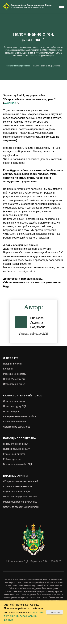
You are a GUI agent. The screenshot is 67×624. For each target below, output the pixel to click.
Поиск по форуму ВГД (14, 406)
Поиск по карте (11, 411)
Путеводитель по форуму (16, 449)
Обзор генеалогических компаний (20, 481)
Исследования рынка (14, 384)
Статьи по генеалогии (14, 421)
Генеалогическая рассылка (17, 66)
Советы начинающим (14, 401)
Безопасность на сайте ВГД (17, 464)
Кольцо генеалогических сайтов (19, 416)
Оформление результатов (16, 426)
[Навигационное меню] (61, 6)
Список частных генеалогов (17, 486)
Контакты (8, 368)
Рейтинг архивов (12, 459)
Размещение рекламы (14, 374)
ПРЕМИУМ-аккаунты (14, 379)
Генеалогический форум (16, 444)
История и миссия (12, 363)
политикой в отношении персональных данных (24, 616)
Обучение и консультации (16, 491)
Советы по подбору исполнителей (21, 507)
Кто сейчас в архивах (14, 454)
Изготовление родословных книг (20, 496)
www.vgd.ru (10, 103)
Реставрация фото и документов (20, 501)
